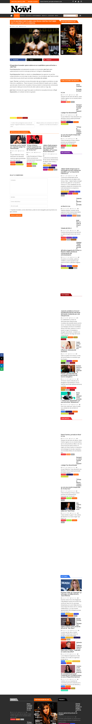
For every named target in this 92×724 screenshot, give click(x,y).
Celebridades (13, 117)
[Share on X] (34, 59)
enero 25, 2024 (65, 349)
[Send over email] (2, 369)
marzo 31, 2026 (65, 471)
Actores (63, 379)
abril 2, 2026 (13, 150)
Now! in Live (23, 26)
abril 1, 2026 (30, 152)
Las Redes (46, 167)
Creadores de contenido (64, 668)
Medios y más (19, 162)
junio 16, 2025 (64, 296)
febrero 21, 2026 (65, 235)
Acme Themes (61, 721)
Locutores (61, 688)
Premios (71, 246)
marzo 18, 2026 (65, 194)
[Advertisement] (61, 8)
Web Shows (73, 222)
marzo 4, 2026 (62, 683)
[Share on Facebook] (18, 59)
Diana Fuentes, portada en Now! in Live (51, 1)
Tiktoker (63, 336)
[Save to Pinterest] (51, 59)
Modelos (45, 169)
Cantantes (13, 162)
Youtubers (25, 117)
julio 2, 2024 (64, 327)
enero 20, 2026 (65, 606)
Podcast (75, 315)
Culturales (35, 163)
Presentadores (64, 639)
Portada (68, 97)
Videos (34, 166)
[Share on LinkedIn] (2, 365)
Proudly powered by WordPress (35, 721)
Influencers (54, 165)
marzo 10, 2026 (65, 213)
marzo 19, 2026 (62, 661)
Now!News (19, 117)
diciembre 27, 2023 (66, 372)
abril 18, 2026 (64, 90)
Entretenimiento (47, 165)
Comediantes (64, 315)
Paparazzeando (19, 164)
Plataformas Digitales (71, 358)
